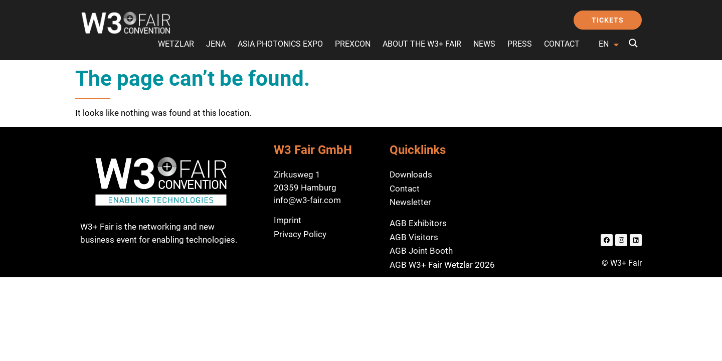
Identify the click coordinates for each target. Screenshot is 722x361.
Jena (216, 44)
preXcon (353, 44)
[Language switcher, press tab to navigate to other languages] (610, 45)
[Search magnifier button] (633, 43)
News (484, 44)
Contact (562, 44)
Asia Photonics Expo (280, 44)
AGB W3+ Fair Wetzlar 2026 (442, 265)
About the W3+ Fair (422, 44)
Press (519, 44)
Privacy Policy (300, 234)
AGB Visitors (414, 237)
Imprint (287, 220)
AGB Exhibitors (418, 223)
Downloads (411, 174)
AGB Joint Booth (421, 251)
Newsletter (410, 202)
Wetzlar (176, 44)
